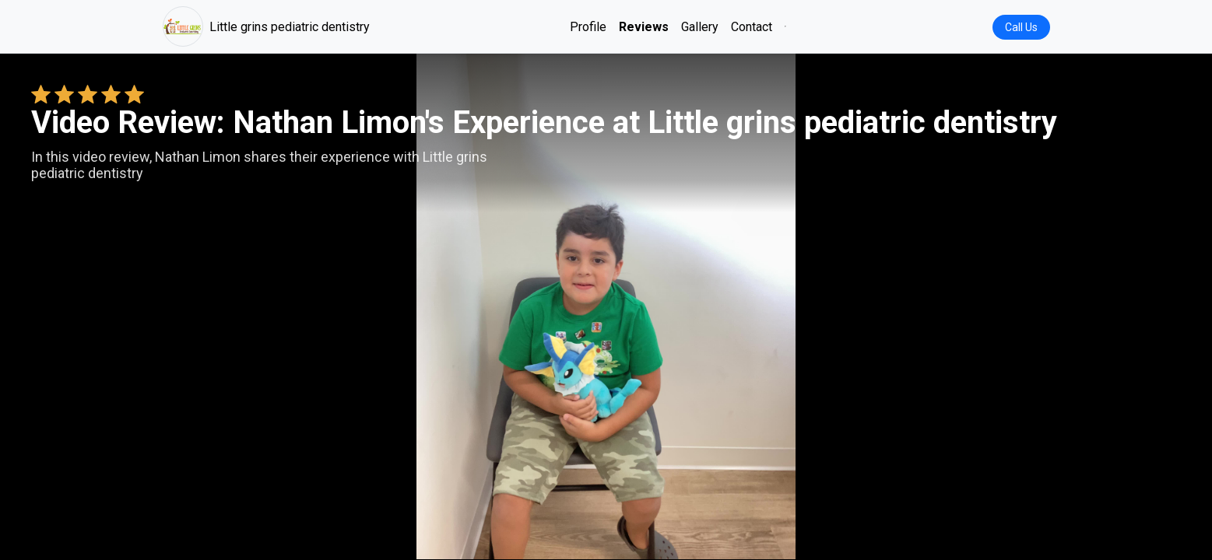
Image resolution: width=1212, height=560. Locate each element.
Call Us (1021, 27)
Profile (588, 26)
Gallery (699, 26)
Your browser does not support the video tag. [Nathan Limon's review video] (606, 306)
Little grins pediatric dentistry (266, 26)
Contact (751, 26)
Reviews (644, 26)
